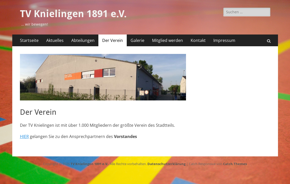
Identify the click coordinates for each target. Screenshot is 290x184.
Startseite (29, 40)
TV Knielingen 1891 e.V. (73, 13)
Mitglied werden (167, 40)
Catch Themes (235, 164)
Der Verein (112, 40)
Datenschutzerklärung (166, 164)
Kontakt (198, 40)
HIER (24, 136)
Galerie (137, 40)
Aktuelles (55, 40)
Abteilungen (83, 40)
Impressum (224, 40)
